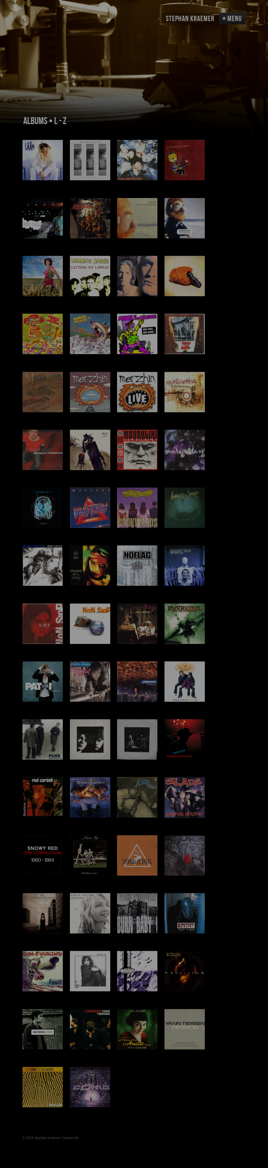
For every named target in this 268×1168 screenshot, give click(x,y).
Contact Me (70, 1138)
